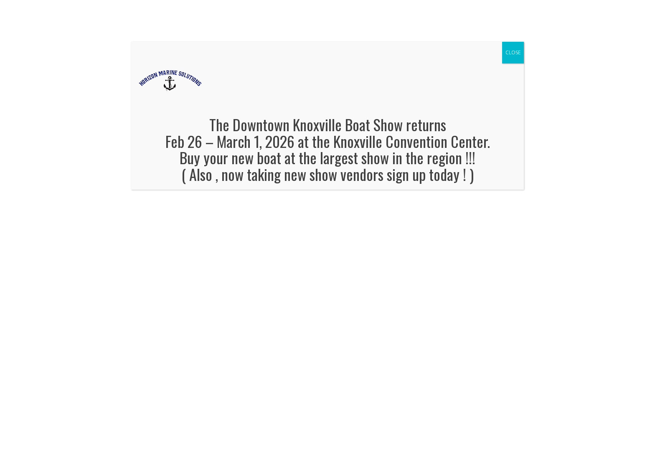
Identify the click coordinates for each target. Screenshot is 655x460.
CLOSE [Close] (512, 52)
